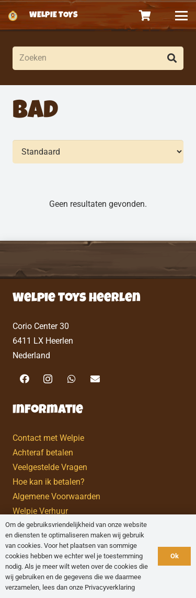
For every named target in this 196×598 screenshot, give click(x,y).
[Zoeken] (98, 58)
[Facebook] (24, 379)
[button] (181, 15)
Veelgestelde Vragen (50, 467)
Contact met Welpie (48, 438)
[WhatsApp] (71, 379)
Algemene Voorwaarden (56, 496)
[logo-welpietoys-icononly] (12, 15)
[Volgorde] (98, 151)
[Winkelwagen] (145, 15)
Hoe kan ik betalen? (49, 482)
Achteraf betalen (43, 453)
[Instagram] (48, 379)
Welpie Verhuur (40, 511)
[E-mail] (95, 379)
